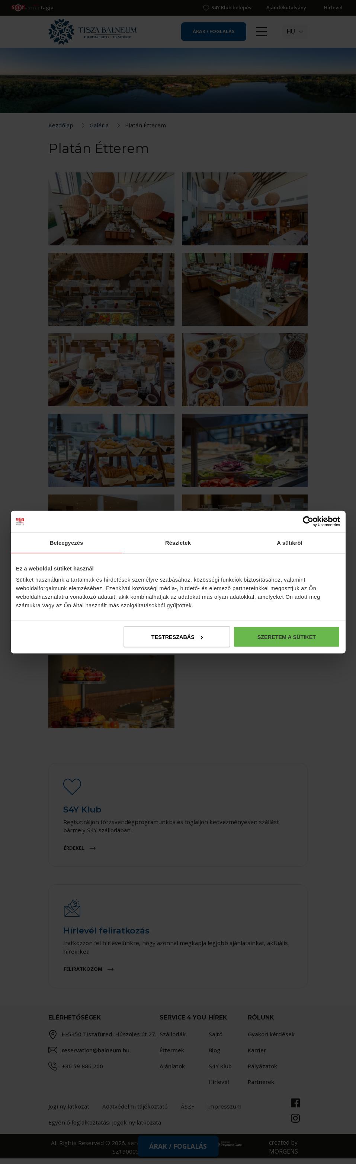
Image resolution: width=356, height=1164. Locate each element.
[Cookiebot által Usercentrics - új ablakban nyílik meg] (307, 520)
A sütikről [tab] (289, 542)
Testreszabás (177, 638)
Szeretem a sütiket (287, 638)
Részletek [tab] (178, 542)
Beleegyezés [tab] (66, 542)
